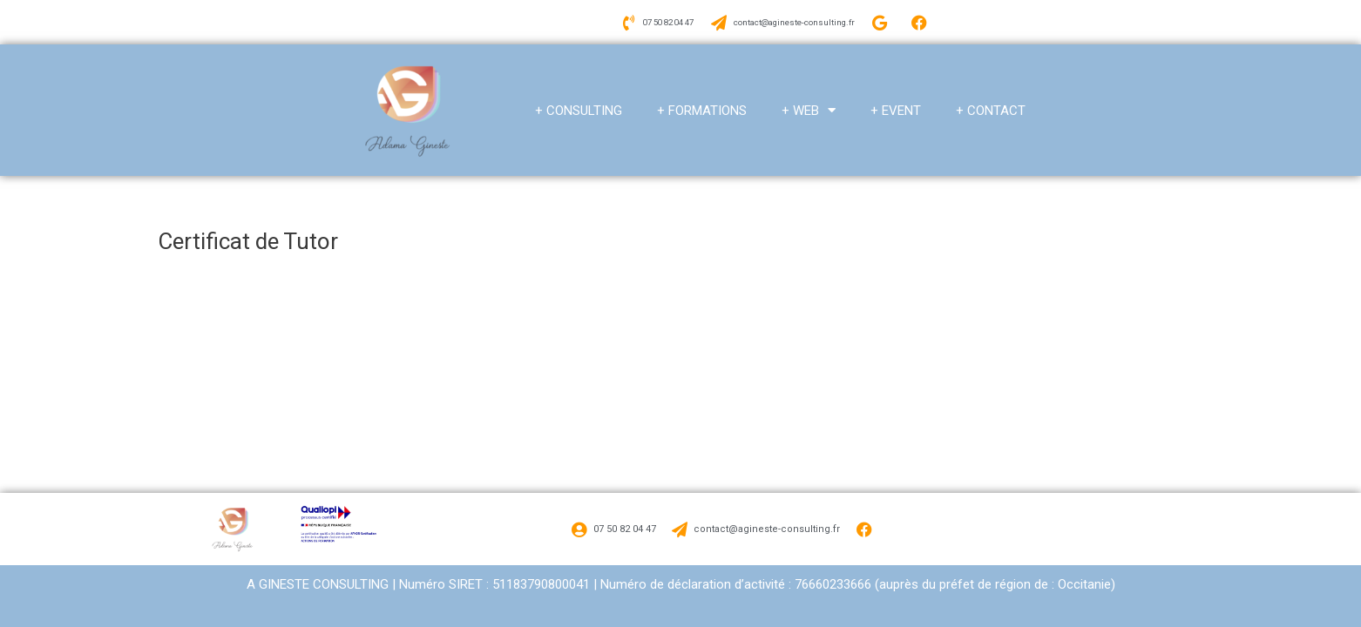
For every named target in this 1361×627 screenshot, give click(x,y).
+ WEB (809, 105)
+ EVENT (895, 104)
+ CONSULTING (578, 104)
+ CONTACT (991, 104)
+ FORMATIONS (702, 104)
